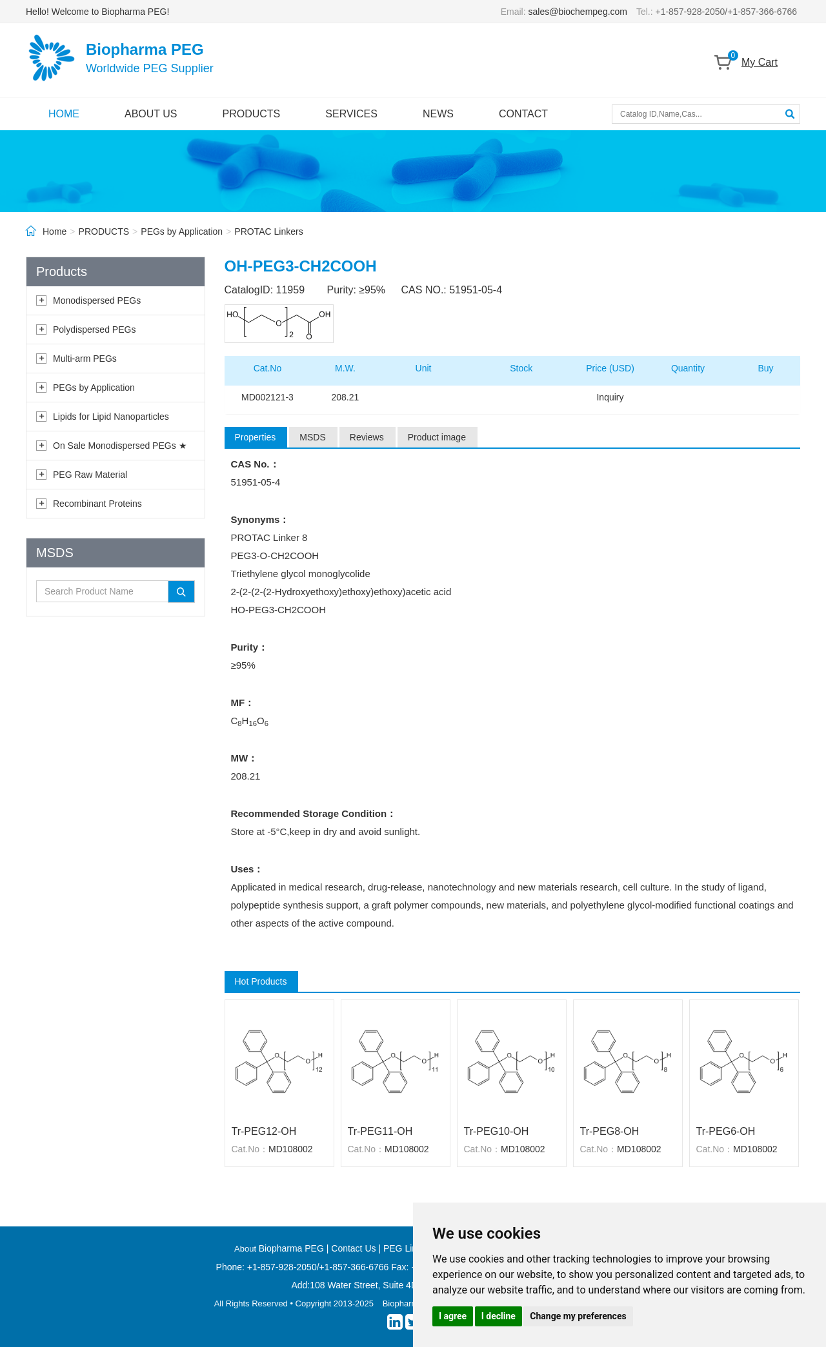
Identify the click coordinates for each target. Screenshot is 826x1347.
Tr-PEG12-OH (264, 1131)
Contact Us (353, 1248)
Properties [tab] (255, 437)
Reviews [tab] (367, 437)
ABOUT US (151, 113)
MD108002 (290, 1149)
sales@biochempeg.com (578, 11)
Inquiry (609, 397)
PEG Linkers (408, 1248)
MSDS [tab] (312, 437)
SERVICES (351, 113)
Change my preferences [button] (578, 1316)
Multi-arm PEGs (85, 358)
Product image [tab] (437, 437)
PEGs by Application (182, 231)
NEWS (438, 113)
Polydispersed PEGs (94, 329)
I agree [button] (453, 1316)
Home (54, 231)
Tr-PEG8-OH (610, 1131)
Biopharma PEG (291, 1248)
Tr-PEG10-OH (496, 1131)
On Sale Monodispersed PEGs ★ (120, 445)
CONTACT (523, 113)
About (246, 1249)
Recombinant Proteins (97, 503)
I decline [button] (498, 1316)
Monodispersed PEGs (97, 300)
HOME (63, 113)
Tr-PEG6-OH (726, 1131)
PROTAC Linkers (268, 231)
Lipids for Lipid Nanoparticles (111, 416)
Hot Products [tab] (261, 981)
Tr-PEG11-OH (380, 1131)
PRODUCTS (252, 113)
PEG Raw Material (90, 474)
